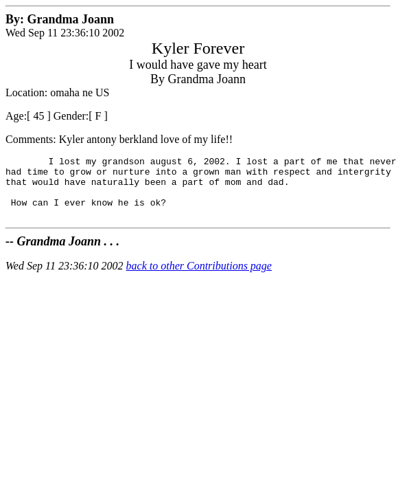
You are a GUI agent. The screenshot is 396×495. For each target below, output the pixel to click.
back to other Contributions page (199, 278)
